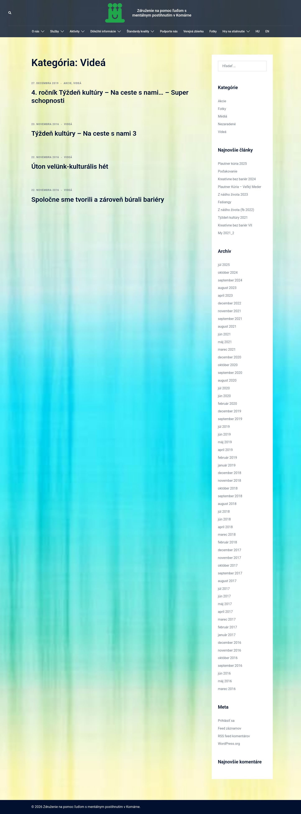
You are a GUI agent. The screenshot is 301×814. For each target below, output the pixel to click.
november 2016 (229, 650)
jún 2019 (224, 434)
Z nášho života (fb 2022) (236, 210)
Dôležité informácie (103, 31)
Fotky (213, 31)
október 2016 (228, 658)
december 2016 (229, 643)
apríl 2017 (225, 612)
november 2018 (229, 481)
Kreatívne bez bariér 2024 (237, 179)
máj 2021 (225, 342)
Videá (77, 83)
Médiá (222, 116)
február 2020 (227, 404)
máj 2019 (225, 442)
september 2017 (230, 573)
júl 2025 (224, 265)
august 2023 (227, 288)
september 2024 (230, 280)
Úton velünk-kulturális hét (69, 166)
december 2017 (229, 550)
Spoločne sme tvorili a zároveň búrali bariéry (97, 199)
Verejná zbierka (193, 31)
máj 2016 (225, 681)
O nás (35, 31)
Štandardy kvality (138, 31)
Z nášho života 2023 (233, 195)
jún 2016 (224, 673)
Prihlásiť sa (226, 721)
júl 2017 (224, 589)
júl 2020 (224, 388)
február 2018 (227, 542)
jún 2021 (224, 334)
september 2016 (230, 666)
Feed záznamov (229, 728)
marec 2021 (227, 349)
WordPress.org (229, 744)
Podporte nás (168, 31)
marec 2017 (227, 619)
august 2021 (227, 326)
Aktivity (75, 31)
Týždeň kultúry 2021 (233, 218)
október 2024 (228, 273)
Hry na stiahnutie (233, 31)
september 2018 (230, 496)
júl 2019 (224, 427)
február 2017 (227, 627)
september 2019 (230, 419)
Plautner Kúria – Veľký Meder (239, 187)
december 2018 (229, 473)
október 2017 (228, 565)
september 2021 (230, 319)
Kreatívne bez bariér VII (235, 225)
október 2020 (228, 365)
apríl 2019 (225, 450)
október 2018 (228, 488)
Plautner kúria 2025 (232, 164)
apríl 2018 (225, 527)
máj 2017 (225, 604)
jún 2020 (224, 396)
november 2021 (229, 311)
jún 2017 (224, 596)
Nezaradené (227, 124)
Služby (54, 31)
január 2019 (227, 465)
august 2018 (227, 504)
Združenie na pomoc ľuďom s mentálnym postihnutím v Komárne (161, 12)
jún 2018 (224, 519)
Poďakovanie (227, 171)
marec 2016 (227, 689)
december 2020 (229, 357)
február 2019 (227, 458)
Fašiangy (224, 202)
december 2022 (229, 303)
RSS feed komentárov (234, 736)
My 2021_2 (226, 233)
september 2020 (230, 373)
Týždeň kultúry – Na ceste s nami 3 (83, 133)
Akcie (68, 83)
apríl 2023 (225, 296)
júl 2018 (224, 512)
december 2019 (229, 411)
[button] (10, 12)
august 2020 (227, 380)
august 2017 (227, 581)
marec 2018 (227, 535)
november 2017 (229, 558)
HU (258, 31)
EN (267, 31)
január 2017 (227, 635)
